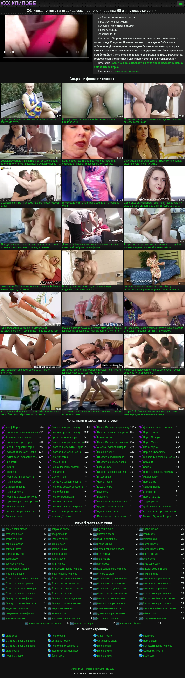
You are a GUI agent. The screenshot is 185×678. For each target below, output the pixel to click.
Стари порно (111, 67)
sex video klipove (15, 563)
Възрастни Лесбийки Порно (67, 447)
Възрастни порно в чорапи (112, 432)
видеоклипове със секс (110, 608)
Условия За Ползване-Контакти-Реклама (92, 668)
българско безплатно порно (159, 598)
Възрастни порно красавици (68, 442)
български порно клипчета (158, 593)
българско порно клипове (66, 603)
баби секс (148, 635)
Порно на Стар (151, 496)
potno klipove (150, 553)
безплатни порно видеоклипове (113, 578)
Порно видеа (104, 650)
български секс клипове (65, 650)
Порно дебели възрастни (66, 466)
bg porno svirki (105, 529)
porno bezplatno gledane (110, 548)
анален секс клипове (155, 568)
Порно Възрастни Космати (158, 471)
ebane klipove (150, 529)
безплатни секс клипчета (157, 583)
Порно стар (149, 481)
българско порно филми (157, 603)
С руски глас (59, 476)
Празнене (11, 471)
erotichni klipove (14, 534)
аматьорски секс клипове (111, 568)
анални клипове (15, 573)
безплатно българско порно (21, 588)
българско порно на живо (111, 603)
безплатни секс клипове (111, 583)
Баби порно (12, 650)
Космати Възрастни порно (67, 481)
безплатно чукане (62, 593)
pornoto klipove (60, 553)
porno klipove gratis (154, 548)
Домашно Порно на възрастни (22, 511)
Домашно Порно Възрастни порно (159, 427)
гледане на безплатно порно (159, 608)
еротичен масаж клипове (66, 618)
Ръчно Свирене (14, 491)
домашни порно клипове (111, 613)
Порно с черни (105, 452)
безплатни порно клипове (157, 578)
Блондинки (149, 491)
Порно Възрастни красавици (113, 427)
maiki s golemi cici (107, 539)
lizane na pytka (14, 539)
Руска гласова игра (108, 511)
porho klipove (150, 544)
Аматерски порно (153, 650)
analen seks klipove (16, 529)
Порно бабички (60, 491)
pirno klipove (58, 544)
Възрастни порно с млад (66, 427)
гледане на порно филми (20, 613)
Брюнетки (11, 462)
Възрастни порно (15, 486)
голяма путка (59, 613)
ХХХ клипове (18, 3)
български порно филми (19, 598)
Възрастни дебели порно (111, 462)
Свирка (10, 466)
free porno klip (59, 534)
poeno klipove (104, 544)
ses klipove (149, 558)
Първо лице (104, 476)
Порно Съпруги (152, 437)
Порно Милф (150, 442)
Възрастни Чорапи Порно (66, 511)
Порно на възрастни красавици (68, 506)
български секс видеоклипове (68, 598)
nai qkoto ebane (14, 544)
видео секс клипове (17, 608)
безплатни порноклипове (66, 583)
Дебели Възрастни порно (20, 447)
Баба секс (11, 635)
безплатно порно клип (156, 588)
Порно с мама (151, 432)
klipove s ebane (105, 534)
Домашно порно (61, 640)
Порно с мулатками (154, 452)
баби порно (58, 655)
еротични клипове (107, 618)
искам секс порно (84, 623)
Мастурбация (150, 476)
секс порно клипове (127, 71)
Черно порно (104, 481)
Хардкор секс (150, 501)
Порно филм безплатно (65, 645)
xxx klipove (103, 563)
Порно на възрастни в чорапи (113, 516)
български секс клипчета (111, 598)
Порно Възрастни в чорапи (112, 442)
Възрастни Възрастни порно (159, 511)
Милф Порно (13, 427)
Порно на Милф (15, 506)
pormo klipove (13, 548)
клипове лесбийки (130, 623)
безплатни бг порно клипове (22, 578)
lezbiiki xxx (149, 534)
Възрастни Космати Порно (21, 452)
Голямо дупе (104, 466)
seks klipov (12, 558)
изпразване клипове (154, 618)
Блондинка (58, 471)
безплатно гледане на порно (68, 588)
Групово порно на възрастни (22, 501)
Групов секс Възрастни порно (22, 457)
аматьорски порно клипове (67, 568)
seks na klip (103, 558)
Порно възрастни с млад (66, 432)
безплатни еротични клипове (68, 578)
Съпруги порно (151, 486)
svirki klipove (59, 563)
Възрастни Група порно (145, 63)
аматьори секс (151, 563)
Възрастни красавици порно (22, 432)
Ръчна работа (13, 481)
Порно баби (58, 635)
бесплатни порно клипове (112, 593)
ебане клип (149, 613)
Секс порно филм (107, 640)
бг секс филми (105, 573)
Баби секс (149, 655)
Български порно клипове (20, 640)
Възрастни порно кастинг (111, 471)
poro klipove (104, 553)
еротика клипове (15, 618)
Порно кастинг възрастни (20, 476)
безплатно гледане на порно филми (113, 588)
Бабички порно (121, 63)
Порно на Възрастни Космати (113, 501)
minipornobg (150, 539)
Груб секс (102, 491)
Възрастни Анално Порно (66, 452)
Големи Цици (59, 462)
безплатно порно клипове (20, 593)
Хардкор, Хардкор (62, 516)
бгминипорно (150, 573)
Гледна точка (104, 486)
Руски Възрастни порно (65, 437)
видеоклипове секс (62, 608)
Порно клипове (14, 655)
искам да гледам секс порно (44, 623)
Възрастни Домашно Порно (159, 457)
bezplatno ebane (61, 529)
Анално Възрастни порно (111, 447)
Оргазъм (148, 462)
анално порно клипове (64, 573)
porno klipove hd (15, 553)
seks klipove (58, 558)
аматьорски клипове (17, 568)
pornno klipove (60, 548)
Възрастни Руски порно (110, 457)
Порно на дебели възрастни (68, 486)
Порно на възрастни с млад (21, 496)
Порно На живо (14, 516)
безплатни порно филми (20, 583)
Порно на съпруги (62, 501)
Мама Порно (104, 437)
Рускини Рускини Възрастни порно (159, 516)
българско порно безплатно (21, 603)
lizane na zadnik (60, 539)
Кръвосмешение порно (19, 437)
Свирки (147, 466)
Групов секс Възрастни (110, 506)
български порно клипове (157, 645)
